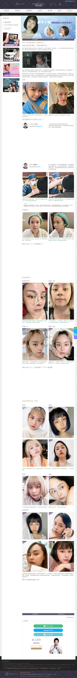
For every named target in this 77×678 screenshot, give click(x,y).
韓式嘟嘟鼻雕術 (35, 39)
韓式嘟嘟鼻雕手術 (38, 126)
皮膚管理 (59, 11)
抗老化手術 (40, 11)
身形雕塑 (29, 11)
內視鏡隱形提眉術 (61, 39)
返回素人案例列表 (70, 617)
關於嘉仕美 (7, 11)
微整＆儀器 (50, 11)
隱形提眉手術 (37, 166)
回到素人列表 (6, 18)
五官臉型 (17, 11)
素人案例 (69, 11)
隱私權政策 (48, 676)
